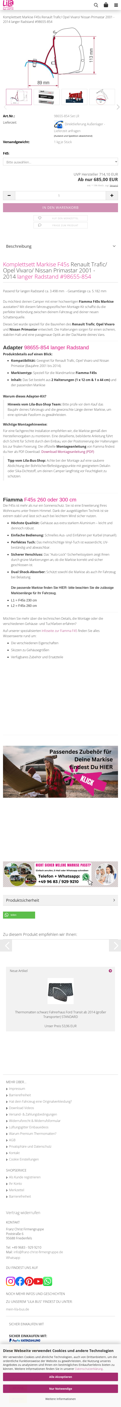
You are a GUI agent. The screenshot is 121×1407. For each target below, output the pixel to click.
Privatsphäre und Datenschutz (30, 1146)
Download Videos (21, 1108)
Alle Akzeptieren (60, 1377)
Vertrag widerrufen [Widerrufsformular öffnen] (23, 1212)
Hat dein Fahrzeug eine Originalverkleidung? (40, 1101)
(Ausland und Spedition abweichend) (73, 135)
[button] (117, 107)
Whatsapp (13, 1257)
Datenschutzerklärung (89, 1369)
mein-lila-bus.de (17, 1309)
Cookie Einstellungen (24, 1159)
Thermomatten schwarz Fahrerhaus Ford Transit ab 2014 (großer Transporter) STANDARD (60, 1014)
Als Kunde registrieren (25, 1177)
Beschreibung (19, 246)
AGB (12, 1140)
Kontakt (14, 1153)
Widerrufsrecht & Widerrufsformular (35, 1121)
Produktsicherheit (22, 900)
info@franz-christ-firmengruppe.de (38, 1252)
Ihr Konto (15, 1183)
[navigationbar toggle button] (116, 5)
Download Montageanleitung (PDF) (67, 451)
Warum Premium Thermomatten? (32, 1133)
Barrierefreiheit (20, 1095)
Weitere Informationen (60, 1399)
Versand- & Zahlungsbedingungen (33, 1114)
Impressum (17, 1088)
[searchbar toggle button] (96, 5)
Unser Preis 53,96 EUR (61, 1026)
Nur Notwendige (60, 1389)
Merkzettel (16, 1190)
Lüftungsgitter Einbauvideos (28, 1127)
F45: (6, 153)
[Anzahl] (60, 195)
